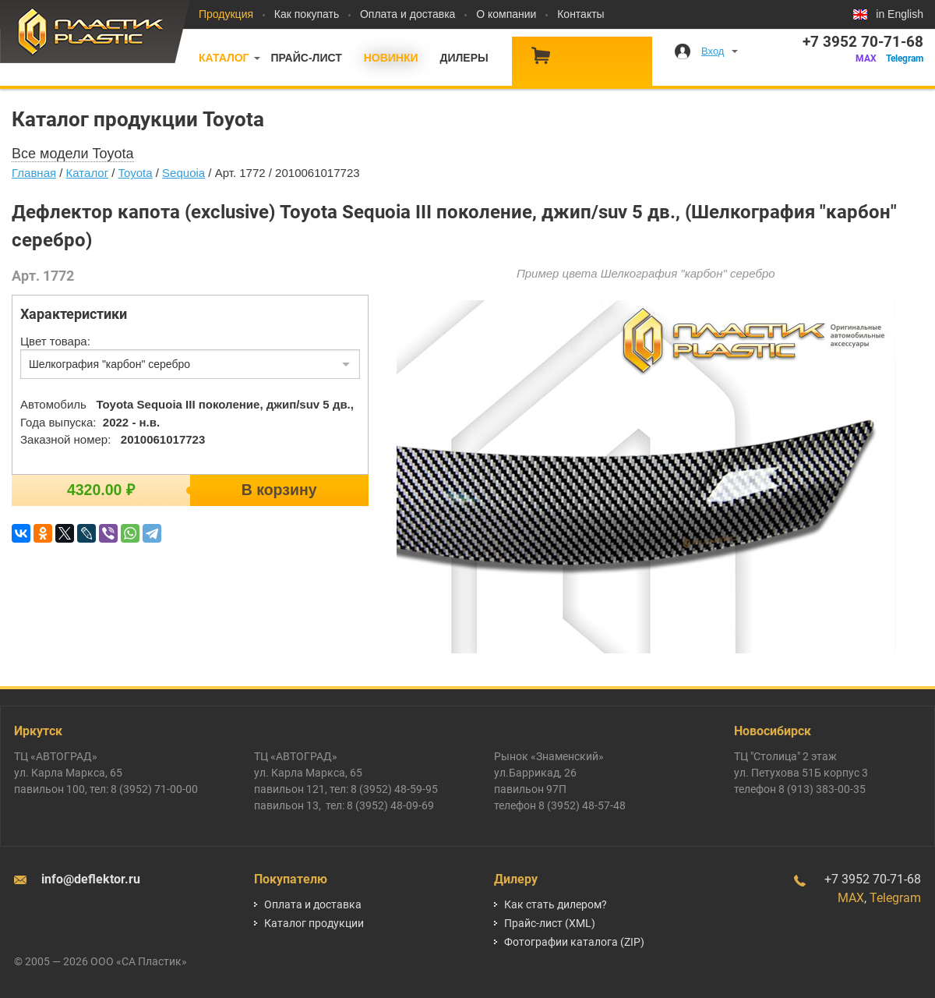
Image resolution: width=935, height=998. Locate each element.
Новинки (391, 57)
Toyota (135, 172)
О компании (506, 14)
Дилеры (463, 57)
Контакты (580, 14)
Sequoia (183, 172)
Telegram (904, 58)
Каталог (224, 57)
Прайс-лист (305, 57)
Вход (712, 51)
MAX (866, 58)
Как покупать (306, 14)
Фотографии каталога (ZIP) (574, 942)
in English (899, 14)
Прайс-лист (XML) (549, 923)
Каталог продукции (314, 923)
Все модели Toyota (73, 153)
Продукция (226, 14)
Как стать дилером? (555, 904)
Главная (34, 172)
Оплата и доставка (407, 14)
